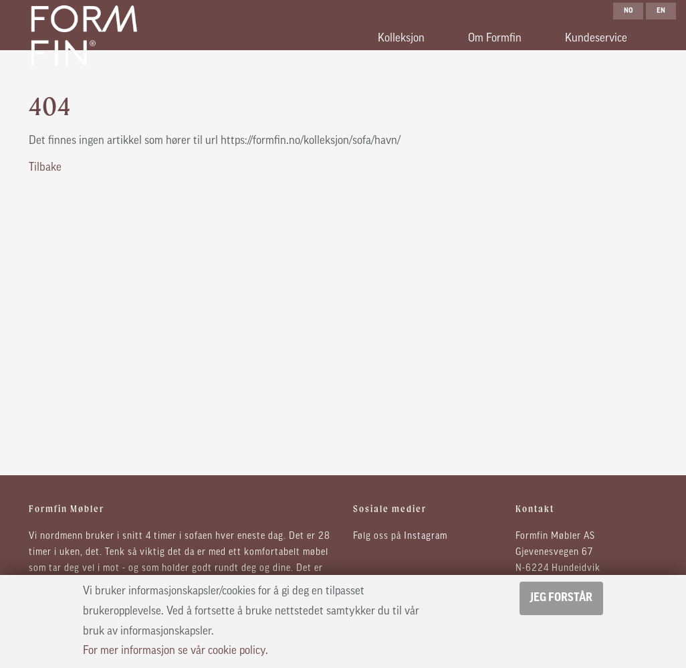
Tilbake (45, 167)
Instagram (425, 536)
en (661, 11)
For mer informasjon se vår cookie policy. (175, 651)
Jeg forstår (561, 598)
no (628, 11)
